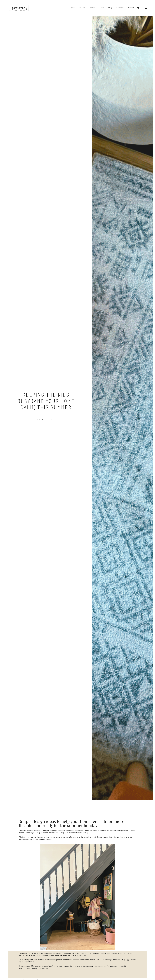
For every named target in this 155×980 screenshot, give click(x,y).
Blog (110, 8)
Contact (130, 8)
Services (82, 8)
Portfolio (92, 8)
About (102, 8)
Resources (120, 8)
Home (72, 8)
